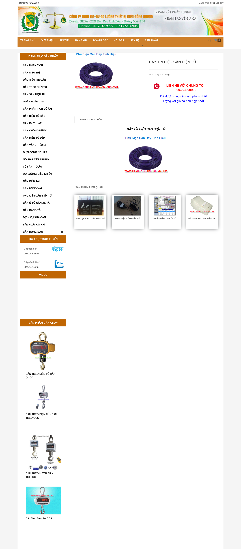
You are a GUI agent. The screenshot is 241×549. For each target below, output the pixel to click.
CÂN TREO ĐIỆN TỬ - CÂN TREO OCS (41, 416)
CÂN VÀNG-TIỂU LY (34, 144)
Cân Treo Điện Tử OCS (39, 518)
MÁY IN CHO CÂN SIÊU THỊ (202, 218)
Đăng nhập (204, 3)
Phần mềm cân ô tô (165, 218)
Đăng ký (219, 3)
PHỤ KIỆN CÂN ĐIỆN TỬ (37, 195)
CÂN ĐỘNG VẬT (32, 188)
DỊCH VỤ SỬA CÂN (34, 217)
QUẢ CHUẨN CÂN (33, 101)
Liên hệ (134, 40)
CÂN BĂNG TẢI (32, 210)
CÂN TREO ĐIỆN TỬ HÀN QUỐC (40, 375)
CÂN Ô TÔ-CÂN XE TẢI (36, 202)
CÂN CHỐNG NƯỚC (35, 130)
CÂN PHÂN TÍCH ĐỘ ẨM (37, 108)
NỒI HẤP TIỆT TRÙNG (36, 159)
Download (100, 40)
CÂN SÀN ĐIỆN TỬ (34, 94)
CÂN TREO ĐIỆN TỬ (35, 87)
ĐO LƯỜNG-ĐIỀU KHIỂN (37, 173)
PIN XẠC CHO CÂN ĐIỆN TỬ (90, 218)
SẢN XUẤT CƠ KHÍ (34, 224)
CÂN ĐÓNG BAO (43, 232)
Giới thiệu (47, 40)
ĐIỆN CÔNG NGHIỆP (35, 152)
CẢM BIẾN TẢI (31, 181)
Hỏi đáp (119, 40)
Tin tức (65, 40)
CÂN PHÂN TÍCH (33, 65)
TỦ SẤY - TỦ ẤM (32, 166)
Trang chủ (27, 40)
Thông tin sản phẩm (90, 119)
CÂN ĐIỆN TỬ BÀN (34, 116)
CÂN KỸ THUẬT (32, 123)
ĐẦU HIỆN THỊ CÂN (34, 79)
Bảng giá (81, 40)
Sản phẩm (151, 40)
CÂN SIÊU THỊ (31, 72)
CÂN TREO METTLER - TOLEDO (39, 475)
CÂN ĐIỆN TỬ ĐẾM (34, 137)
